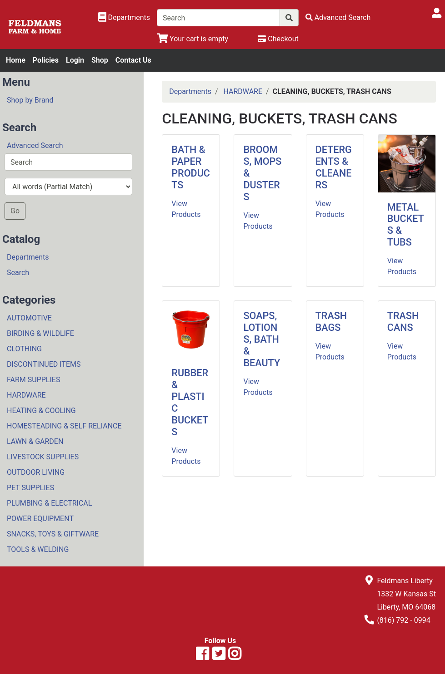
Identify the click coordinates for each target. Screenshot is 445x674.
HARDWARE (26, 395)
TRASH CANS (403, 321)
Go (15, 211)
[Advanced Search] (338, 17)
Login (75, 60)
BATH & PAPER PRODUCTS (190, 167)
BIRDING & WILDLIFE (40, 333)
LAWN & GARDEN (35, 441)
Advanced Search (35, 145)
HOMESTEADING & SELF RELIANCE (64, 426)
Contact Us (133, 60)
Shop (99, 60)
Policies (46, 60)
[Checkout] (278, 38)
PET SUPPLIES (30, 487)
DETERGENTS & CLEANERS (333, 167)
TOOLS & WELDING (38, 549)
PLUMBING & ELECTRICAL (49, 503)
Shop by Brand (30, 100)
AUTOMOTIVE (29, 318)
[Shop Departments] (124, 17)
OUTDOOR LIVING (36, 472)
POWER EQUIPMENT (40, 518)
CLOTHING (24, 348)
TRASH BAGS (331, 321)
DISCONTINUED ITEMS (43, 364)
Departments (28, 257)
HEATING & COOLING (41, 410)
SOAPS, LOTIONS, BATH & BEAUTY (261, 339)
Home (15, 60)
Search (18, 272)
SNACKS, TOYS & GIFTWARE (53, 534)
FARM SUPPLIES (33, 379)
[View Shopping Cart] (192, 38)
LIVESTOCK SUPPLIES (43, 457)
